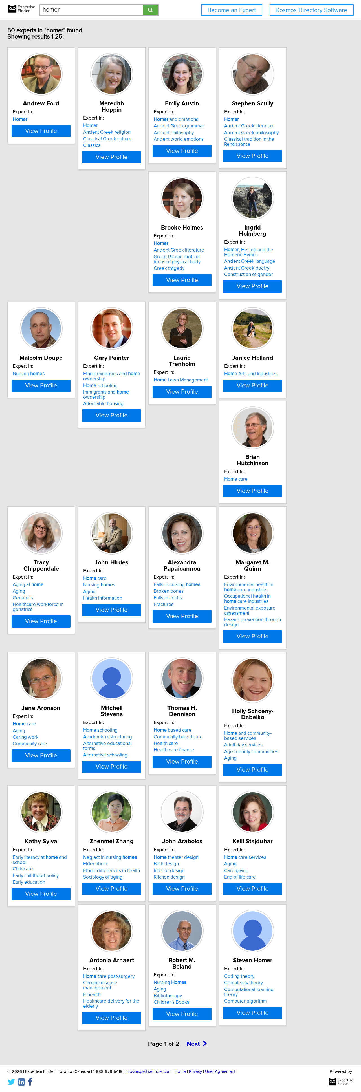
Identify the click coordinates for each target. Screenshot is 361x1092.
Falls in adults (115, 584)
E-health (279, 881)
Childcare (280, 726)
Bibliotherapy (31, 1030)
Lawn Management (44, 422)
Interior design (116, 881)
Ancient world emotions (211, 145)
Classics (109, 145)
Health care (113, 733)
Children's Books (34, 1037)
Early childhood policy (293, 733)
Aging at (285, 422)
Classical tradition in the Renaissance (295, 148)
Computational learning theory (133, 1030)
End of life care (201, 888)
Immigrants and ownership (305, 292)
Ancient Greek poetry (123, 292)
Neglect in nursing (43, 868)
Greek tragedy (32, 299)
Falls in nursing (124, 571)
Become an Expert (232, 10)
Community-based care (125, 726)
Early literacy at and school (305, 720)
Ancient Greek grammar (211, 132)
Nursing (202, 274)
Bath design (113, 875)
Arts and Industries (128, 422)
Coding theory (116, 1017)
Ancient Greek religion (125, 132)
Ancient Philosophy (206, 139)
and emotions (208, 125)
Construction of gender (125, 299)
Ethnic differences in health (45, 881)
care (197, 422)
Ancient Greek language (126, 285)
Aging (276, 429)
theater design (123, 868)
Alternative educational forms (47, 733)
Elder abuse (29, 875)
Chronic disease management (302, 875)
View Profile (52, 177)
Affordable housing (290, 299)
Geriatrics (280, 436)
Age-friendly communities (213, 741)
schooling (287, 285)
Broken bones (116, 578)
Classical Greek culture (125, 139)
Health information (36, 591)
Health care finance (121, 739)
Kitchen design (116, 888)
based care (120, 720)
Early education (286, 739)
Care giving (198, 881)
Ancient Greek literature (295, 132)
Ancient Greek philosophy (297, 139)
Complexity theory (120, 1023)
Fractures (111, 591)
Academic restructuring (41, 726)
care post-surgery (296, 868)
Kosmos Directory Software (311, 10)
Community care (287, 591)
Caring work (283, 584)
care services (207, 868)
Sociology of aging (36, 888)
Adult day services (205, 734)
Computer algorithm (122, 1037)
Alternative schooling (39, 739)
